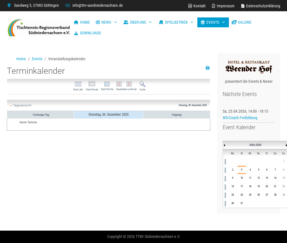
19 (258, 186)
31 (241, 203)
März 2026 (255, 144)
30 (232, 203)
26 (258, 194)
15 (283, 178)
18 (250, 186)
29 (283, 194)
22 (283, 186)
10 (241, 178)
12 (258, 178)
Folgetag (177, 114)
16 (232, 186)
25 (250, 194)
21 (275, 186)
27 (267, 194)
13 (267, 178)
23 (232, 194)
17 (241, 186)
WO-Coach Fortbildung (240, 117)
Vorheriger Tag (41, 114)
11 (250, 178)
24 (241, 194)
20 (267, 186)
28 (275, 194)
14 (275, 178)
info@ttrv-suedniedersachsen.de (97, 5)
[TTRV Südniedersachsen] (39, 28)
